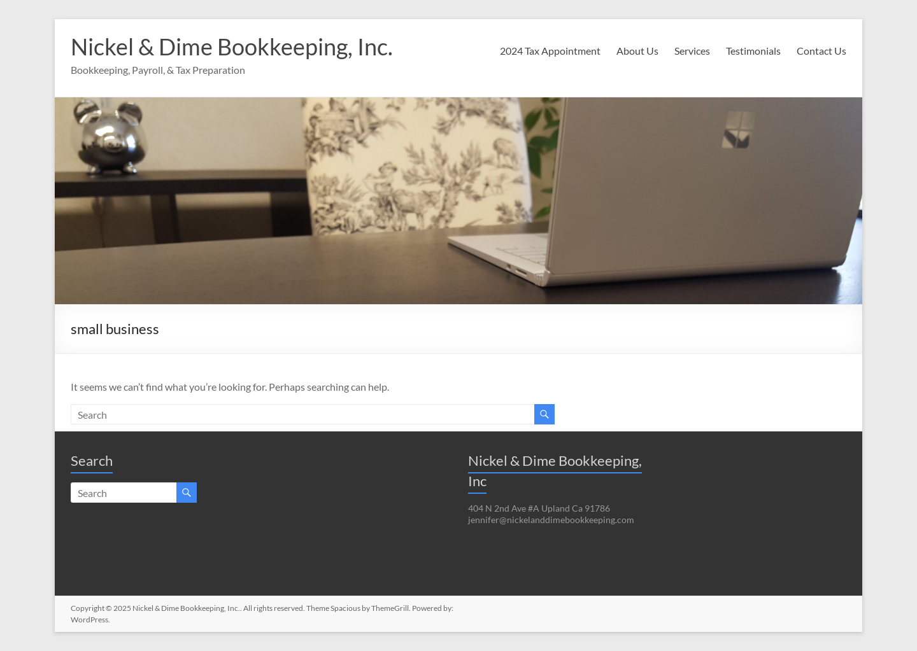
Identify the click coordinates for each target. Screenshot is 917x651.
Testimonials (753, 51)
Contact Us (821, 51)
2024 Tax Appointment (550, 51)
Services (692, 51)
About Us (637, 51)
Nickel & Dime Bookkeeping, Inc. (232, 46)
